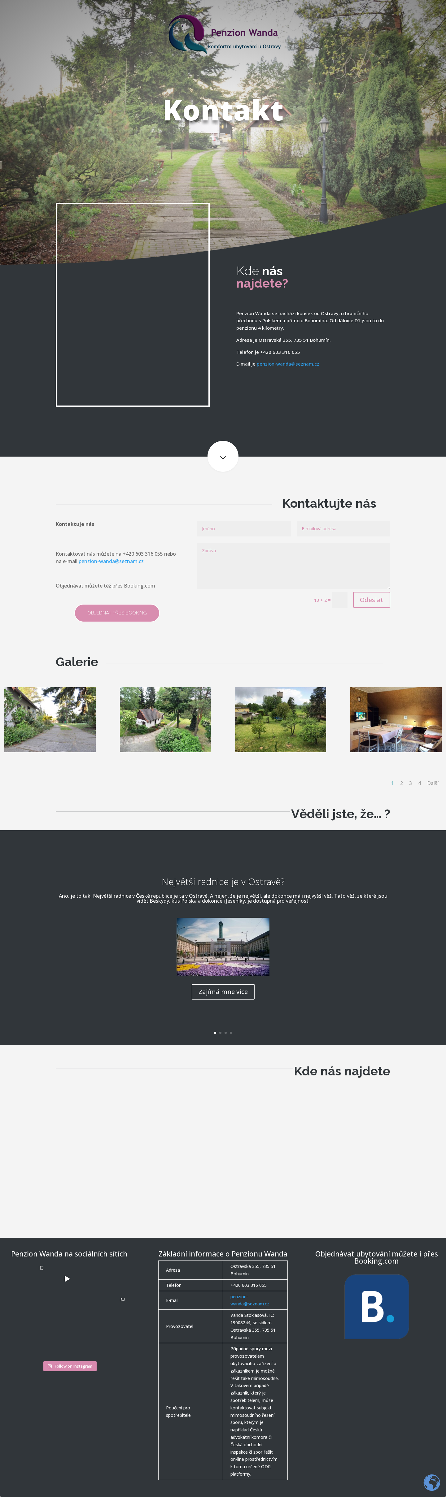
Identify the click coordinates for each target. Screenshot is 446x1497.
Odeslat (371, 600)
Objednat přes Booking (117, 613)
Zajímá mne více (223, 991)
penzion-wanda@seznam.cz (288, 364)
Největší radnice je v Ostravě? (223, 881)
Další (433, 783)
